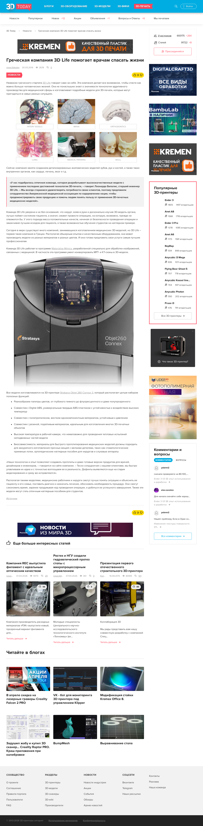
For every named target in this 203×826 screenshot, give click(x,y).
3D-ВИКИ (123, 6)
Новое (58, 18)
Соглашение (13, 788)
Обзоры (88, 799)
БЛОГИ (48, 6)
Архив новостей (93, 805)
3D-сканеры (52, 794)
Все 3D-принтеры (171, 315)
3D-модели (51, 788)
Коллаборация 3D (103, 576)
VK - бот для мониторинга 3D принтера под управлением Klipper (72, 699)
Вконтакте (128, 782)
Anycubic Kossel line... (177, 280)
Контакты (154, 776)
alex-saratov (167, 490)
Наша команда (157, 787)
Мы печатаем (161, 18)
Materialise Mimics (62, 248)
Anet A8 (169, 211)
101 (139, 576)
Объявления (99, 18)
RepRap (169, 246)
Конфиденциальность (94, 820)
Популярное (35, 18)
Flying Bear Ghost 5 (176, 268)
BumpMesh (61, 743)
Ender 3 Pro (171, 223)
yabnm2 (165, 467)
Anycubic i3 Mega (175, 257)
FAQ (8, 805)
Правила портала (16, 794)
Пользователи (14, 799)
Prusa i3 (169, 303)
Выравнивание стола (116, 743)
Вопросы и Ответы (131, 18)
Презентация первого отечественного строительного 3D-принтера (121, 567)
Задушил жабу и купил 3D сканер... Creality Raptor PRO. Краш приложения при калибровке (28, 749)
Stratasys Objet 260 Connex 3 (76, 392)
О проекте (12, 782)
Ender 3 (169, 200)
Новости (14, 18)
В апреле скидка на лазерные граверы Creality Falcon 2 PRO (26, 699)
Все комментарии (171, 536)
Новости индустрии (95, 782)
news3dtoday (13, 67)
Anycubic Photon (174, 291)
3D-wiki (49, 799)
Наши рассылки (131, 794)
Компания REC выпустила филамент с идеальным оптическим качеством (26, 567)
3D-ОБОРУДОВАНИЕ (74, 6)
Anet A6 (169, 234)
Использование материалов (63, 820)
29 (46, 576)
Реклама (23, 49)
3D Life (47, 82)
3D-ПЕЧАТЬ (143, 6)
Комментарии (163, 460)
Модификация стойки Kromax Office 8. (116, 697)
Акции (77, 18)
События (89, 794)
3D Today (11, 31)
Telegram (127, 788)
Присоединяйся (173, 51)
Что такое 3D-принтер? (175, 361)
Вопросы (181, 460)
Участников (164, 35)
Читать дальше (14, 638)
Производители (54, 805)
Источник (11, 498)
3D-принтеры (52, 782)
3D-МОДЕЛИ (102, 6)
